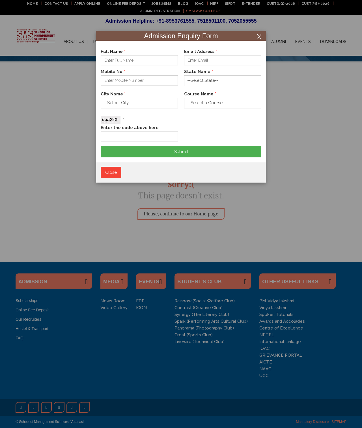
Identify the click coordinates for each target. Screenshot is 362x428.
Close (111, 172)
